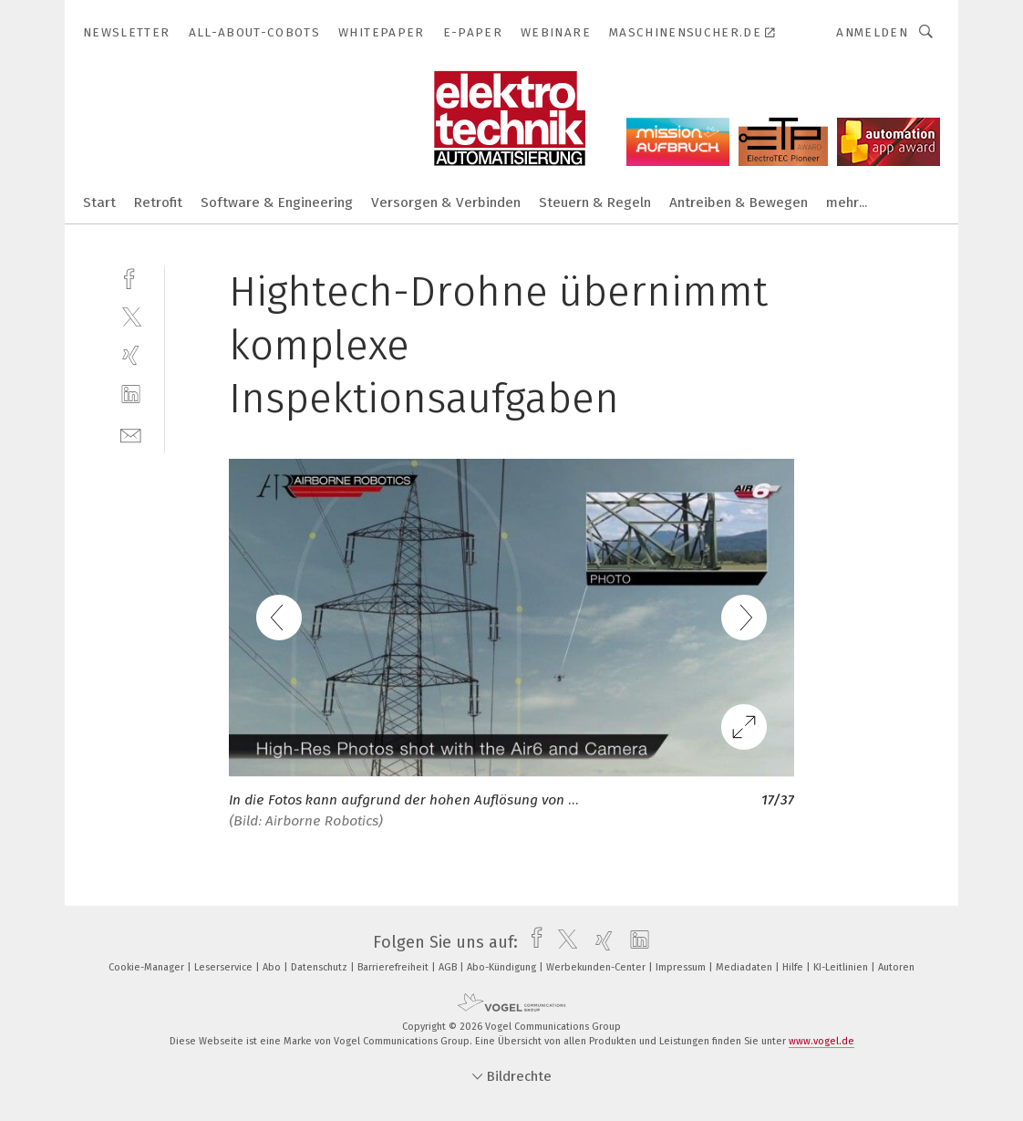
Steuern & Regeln (595, 202)
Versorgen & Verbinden (446, 202)
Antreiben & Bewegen (738, 202)
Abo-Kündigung (503, 967)
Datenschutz (320, 967)
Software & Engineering (277, 202)
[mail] (130, 433)
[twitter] (130, 316)
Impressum (682, 967)
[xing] (130, 355)
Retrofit (158, 202)
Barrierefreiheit (394, 967)
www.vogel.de (821, 1041)
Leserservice (224, 967)
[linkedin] (130, 394)
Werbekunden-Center (597, 967)
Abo (273, 967)
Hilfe (794, 967)
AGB (449, 967)
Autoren (896, 967)
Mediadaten (745, 967)
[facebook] (130, 276)
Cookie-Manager (147, 967)
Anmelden (872, 32)
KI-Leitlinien (842, 967)
